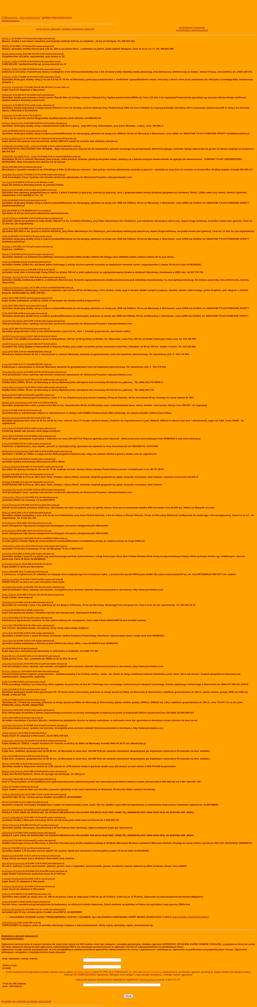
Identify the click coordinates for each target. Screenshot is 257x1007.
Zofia (4, 130)
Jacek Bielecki (10, 218)
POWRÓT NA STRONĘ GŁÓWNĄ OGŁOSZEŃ (26, 1001)
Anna (5, 901)
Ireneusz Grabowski (13, 878)
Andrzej (6, 848)
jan (3, 648)
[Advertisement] (43, 6)
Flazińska (7, 459)
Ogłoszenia (9, 17)
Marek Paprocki (10, 825)
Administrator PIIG (12, 922)
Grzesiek (7, 553)
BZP (4, 210)
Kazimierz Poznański (13, 871)
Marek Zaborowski (12, 53)
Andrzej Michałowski (13, 909)
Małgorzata (8, 855)
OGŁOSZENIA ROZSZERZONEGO (190, 917)
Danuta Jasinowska (13, 123)
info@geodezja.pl (149, 979)
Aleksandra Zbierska (13, 546)
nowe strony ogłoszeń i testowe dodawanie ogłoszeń (65, 29)
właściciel (7, 832)
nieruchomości (29, 17)
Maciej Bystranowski (13, 863)
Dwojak (6, 474)
